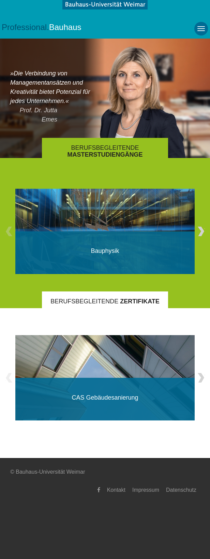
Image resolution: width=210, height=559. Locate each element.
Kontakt (116, 490)
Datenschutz (181, 490)
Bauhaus (41, 27)
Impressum (145, 490)
